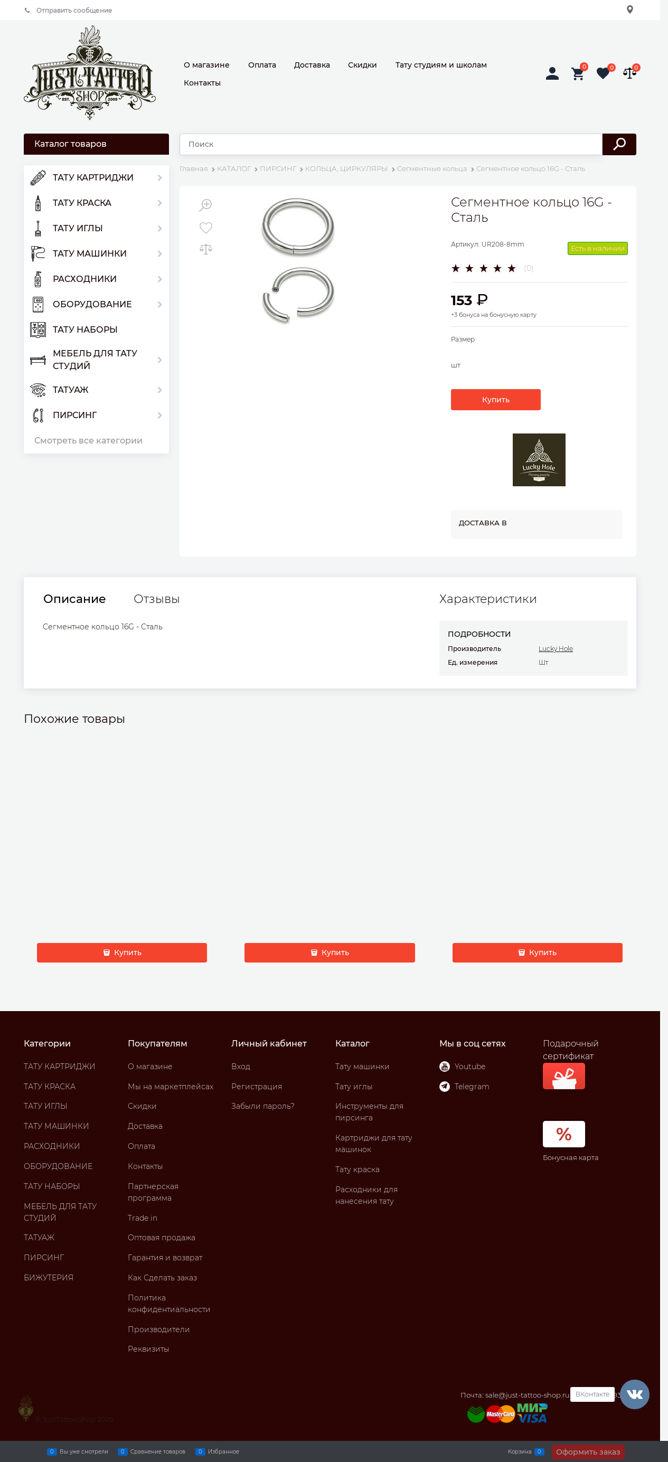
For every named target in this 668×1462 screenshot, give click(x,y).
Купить (496, 399)
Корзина (520, 1451)
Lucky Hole (556, 649)
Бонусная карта (571, 1157)
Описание (74, 599)
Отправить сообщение (74, 10)
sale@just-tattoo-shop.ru (527, 1395)
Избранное (223, 1451)
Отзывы (157, 599)
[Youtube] (444, 1066)
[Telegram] (444, 1086)
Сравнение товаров (157, 1451)
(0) (529, 268)
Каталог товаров (70, 144)
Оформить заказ (588, 1452)
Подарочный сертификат (571, 1064)
